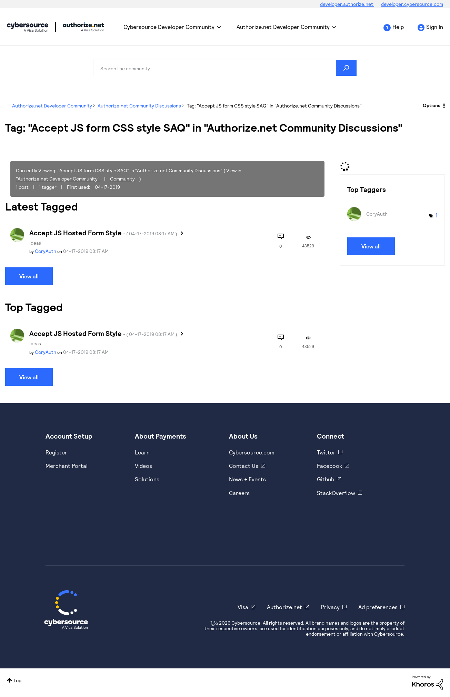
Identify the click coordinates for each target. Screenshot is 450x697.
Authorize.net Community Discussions (139, 106)
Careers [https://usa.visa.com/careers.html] (239, 493)
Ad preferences (378, 607)
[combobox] (225, 68)
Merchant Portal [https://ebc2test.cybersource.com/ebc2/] (67, 465)
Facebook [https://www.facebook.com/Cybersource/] (329, 465)
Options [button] (431, 105)
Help (398, 26)
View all (29, 276)
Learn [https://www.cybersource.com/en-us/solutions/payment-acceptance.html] (142, 452)
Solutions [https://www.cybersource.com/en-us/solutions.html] (147, 479)
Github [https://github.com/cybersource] (325, 479)
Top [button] (17, 680)
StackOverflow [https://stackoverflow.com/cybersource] (336, 493)
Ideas (35, 243)
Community (122, 179)
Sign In (434, 26)
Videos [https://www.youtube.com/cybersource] (143, 465)
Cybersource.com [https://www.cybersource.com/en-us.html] (251, 452)
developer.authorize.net (347, 4)
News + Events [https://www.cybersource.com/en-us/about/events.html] (247, 479)
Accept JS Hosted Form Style (103, 232)
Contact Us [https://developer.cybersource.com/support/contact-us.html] (243, 465)
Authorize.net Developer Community (283, 26)
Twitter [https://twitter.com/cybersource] (326, 452)
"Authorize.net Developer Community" (58, 179)
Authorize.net (284, 607)
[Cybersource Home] (66, 609)
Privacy (330, 607)
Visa (243, 607)
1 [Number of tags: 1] (437, 215)
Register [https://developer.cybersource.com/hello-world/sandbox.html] (56, 452)
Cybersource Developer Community (27, 26)
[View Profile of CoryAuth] (45, 251)
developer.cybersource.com (412, 4)
